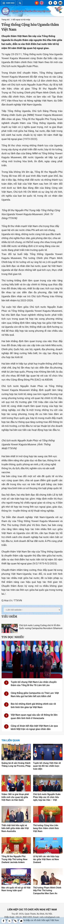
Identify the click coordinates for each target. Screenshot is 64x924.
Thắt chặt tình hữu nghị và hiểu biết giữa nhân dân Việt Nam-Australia (15, 828)
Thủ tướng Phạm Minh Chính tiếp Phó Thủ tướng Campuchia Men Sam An (47, 890)
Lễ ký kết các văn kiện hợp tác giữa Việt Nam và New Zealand (46, 859)
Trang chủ (5, 20)
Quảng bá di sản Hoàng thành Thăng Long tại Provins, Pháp (15, 764)
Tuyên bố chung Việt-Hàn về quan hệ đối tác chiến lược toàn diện (47, 766)
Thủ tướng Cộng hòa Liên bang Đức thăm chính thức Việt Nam (46, 828)
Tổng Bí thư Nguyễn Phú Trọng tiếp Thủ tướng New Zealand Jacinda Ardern (14, 859)
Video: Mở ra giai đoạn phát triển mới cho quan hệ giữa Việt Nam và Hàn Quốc (15, 797)
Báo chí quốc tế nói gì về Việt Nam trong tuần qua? (15, 889)
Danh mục (9, 3)
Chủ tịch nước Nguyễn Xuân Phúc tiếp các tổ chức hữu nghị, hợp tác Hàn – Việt (46, 797)
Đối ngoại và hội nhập (21, 20)
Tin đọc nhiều (12, 637)
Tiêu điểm (9, 616)
